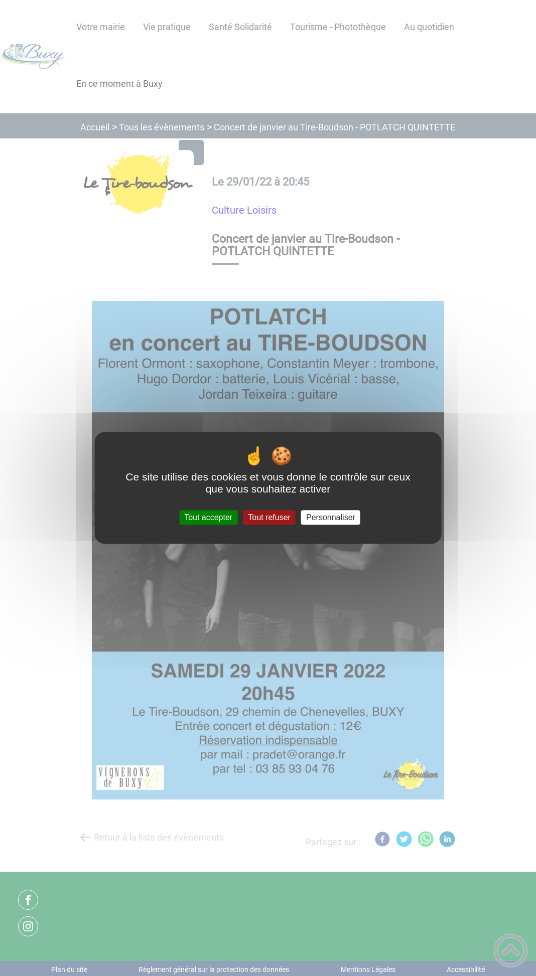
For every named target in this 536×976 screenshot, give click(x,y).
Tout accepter (208, 517)
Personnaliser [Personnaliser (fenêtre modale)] (330, 517)
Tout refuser (269, 517)
